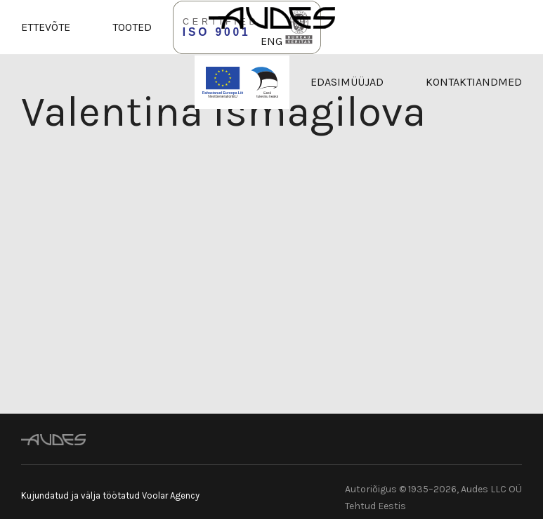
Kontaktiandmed (474, 81)
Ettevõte (45, 27)
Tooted (132, 27)
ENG (271, 41)
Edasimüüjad (347, 81)
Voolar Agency (170, 495)
